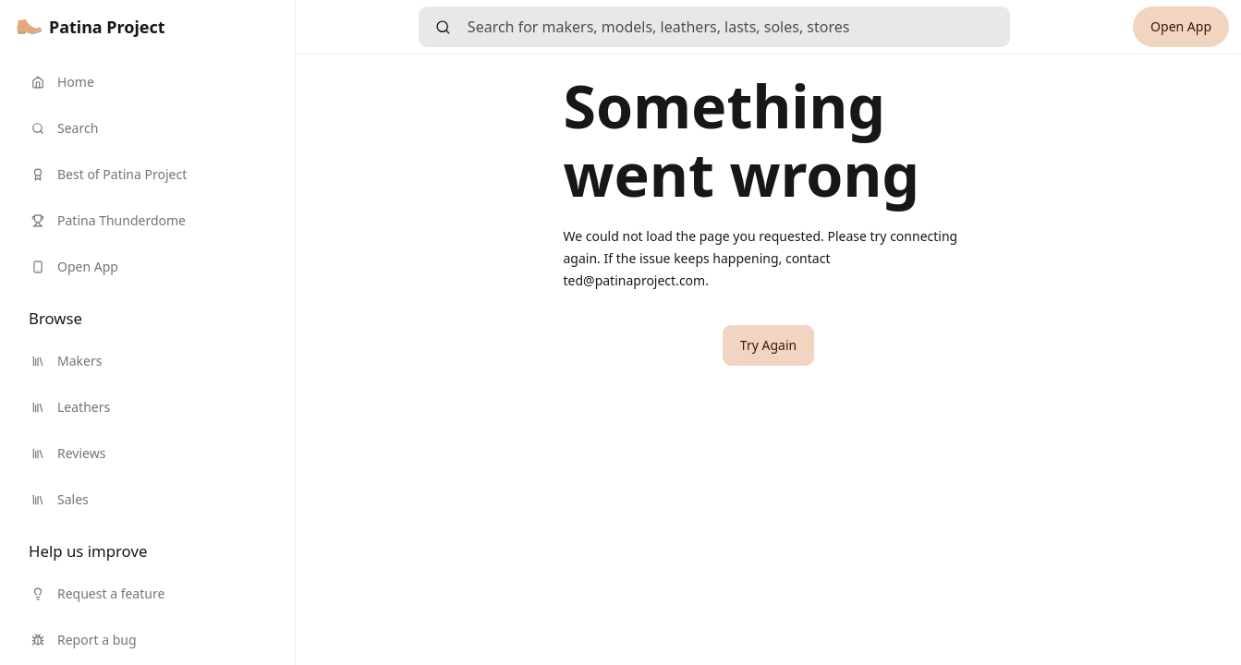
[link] (91, 26)
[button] (768, 345)
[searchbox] (739, 26)
